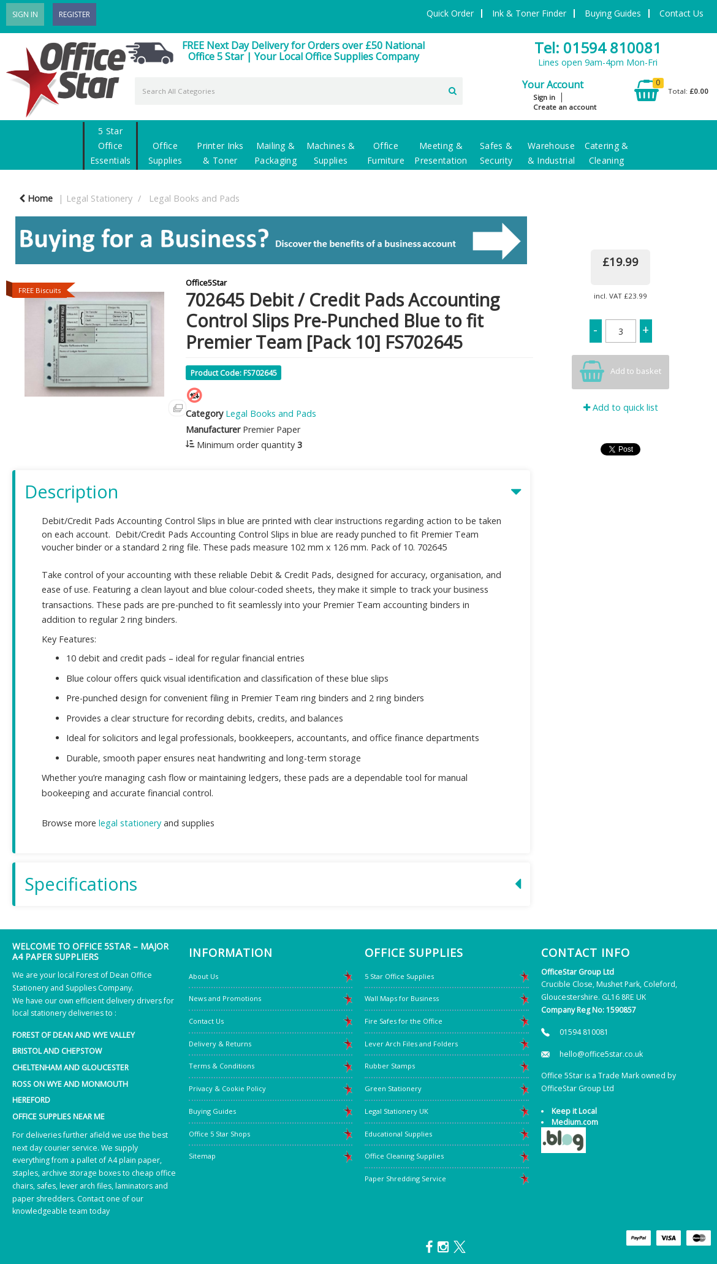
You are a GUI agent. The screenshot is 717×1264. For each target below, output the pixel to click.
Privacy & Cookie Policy (227, 1088)
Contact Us (681, 13)
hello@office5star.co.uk (601, 1054)
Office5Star (206, 282)
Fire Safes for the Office (403, 1021)
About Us (203, 976)
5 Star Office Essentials (110, 145)
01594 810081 (584, 1032)
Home (36, 198)
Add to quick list (620, 407)
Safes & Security (496, 153)
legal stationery (130, 823)
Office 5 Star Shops (219, 1133)
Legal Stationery (99, 198)
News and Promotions (225, 998)
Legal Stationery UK (396, 1111)
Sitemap (202, 1155)
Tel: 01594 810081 (597, 47)
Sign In (25, 14)
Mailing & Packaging (275, 153)
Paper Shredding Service (405, 1178)
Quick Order (450, 13)
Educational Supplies (398, 1133)
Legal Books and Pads (194, 198)
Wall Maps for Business (402, 998)
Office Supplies (165, 153)
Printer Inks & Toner (220, 153)
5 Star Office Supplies (399, 976)
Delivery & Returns (220, 1043)
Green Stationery (393, 1088)
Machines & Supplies (330, 153)
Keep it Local (574, 1111)
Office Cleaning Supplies (404, 1155)
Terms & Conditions (221, 1065)
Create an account (564, 107)
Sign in (544, 97)
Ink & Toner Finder (529, 13)
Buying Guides (613, 13)
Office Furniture (385, 153)
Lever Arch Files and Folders (411, 1043)
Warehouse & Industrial (551, 153)
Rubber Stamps (390, 1065)
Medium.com (575, 1122)
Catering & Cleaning (607, 153)
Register (74, 14)
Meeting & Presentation (440, 153)
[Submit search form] (452, 89)
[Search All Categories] (299, 91)
